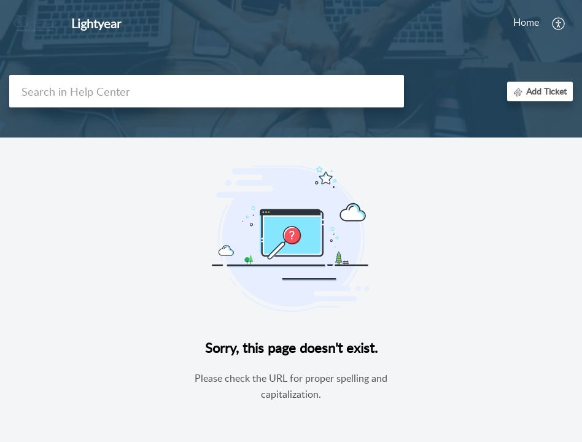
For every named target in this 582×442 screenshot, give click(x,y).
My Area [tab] (375, 22)
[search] (206, 91)
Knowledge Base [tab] (440, 22)
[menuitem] (559, 23)
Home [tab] (331, 22)
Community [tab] (514, 22)
